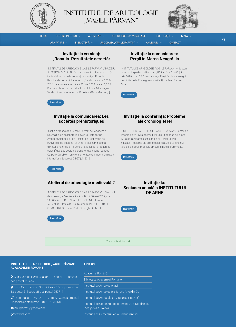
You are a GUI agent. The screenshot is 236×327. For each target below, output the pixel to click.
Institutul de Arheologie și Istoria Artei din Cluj (112, 291)
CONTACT (175, 42)
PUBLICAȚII (163, 36)
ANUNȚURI (152, 42)
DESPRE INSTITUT (66, 36)
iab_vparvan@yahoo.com (29, 308)
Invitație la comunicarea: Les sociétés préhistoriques (81, 119)
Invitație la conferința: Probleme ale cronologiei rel (154, 119)
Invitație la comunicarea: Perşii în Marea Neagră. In (154, 56)
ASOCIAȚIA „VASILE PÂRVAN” (117, 42)
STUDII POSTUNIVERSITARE (129, 36)
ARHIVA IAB (57, 42)
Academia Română (96, 273)
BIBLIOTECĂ (82, 42)
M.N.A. (184, 36)
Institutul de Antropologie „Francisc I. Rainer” (111, 297)
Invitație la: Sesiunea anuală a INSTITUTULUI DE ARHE (154, 187)
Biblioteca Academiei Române (103, 279)
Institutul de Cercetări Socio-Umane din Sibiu (111, 314)
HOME (43, 36)
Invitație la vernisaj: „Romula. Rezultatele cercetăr (81, 56)
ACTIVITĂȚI (94, 36)
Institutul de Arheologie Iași (101, 285)
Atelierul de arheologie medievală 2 (81, 182)
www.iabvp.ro (22, 314)
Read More (55, 102)
